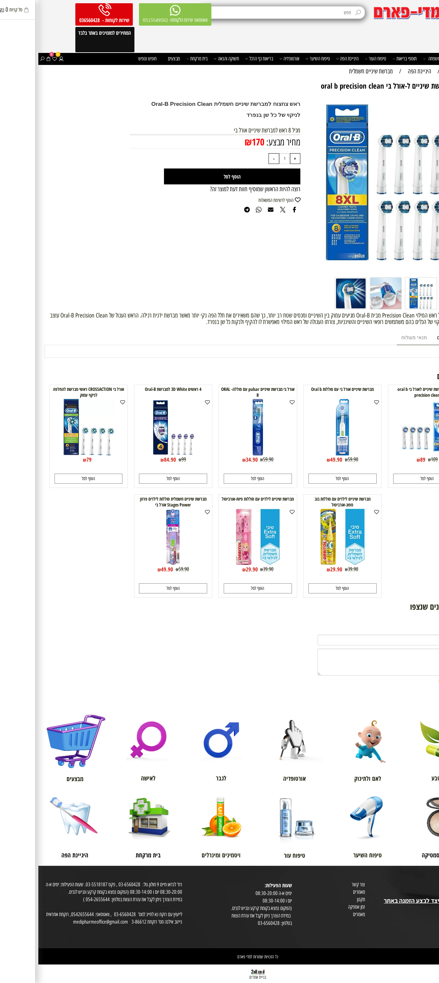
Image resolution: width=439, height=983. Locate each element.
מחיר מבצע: (244, 142)
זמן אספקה (318, 906)
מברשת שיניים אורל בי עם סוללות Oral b (304, 389)
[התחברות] (22, 58)
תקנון (323, 899)
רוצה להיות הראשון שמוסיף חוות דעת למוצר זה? (217, 189)
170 (219, 141)
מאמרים (321, 892)
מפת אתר (429, 908)
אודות (432, 878)
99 (145, 459)
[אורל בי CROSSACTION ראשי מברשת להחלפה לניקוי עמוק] (50, 453)
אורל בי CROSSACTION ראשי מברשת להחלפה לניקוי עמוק (50, 392)
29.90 (298, 569)
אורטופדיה (251, 58)
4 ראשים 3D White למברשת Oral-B (135, 389)
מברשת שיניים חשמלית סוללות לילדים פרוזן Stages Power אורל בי (135, 502)
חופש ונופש (109, 58)
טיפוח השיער (279, 58)
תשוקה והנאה (188, 58)
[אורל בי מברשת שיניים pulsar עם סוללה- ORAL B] (219, 453)
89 (384, 459)
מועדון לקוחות (426, 885)
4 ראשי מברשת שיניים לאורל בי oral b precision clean (389, 392)
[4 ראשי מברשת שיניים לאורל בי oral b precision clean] (389, 452)
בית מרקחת (158, 58)
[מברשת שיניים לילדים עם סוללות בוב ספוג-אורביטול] (304, 563)
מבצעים (136, 58)
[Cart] (10, 58)
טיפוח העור (337, 58)
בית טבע (430, 893)
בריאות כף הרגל (221, 58)
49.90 (298, 459)
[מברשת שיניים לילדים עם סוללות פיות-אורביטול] (219, 563)
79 (50, 459)
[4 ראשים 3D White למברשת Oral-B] (135, 453)
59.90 (314, 459)
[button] (389, 479)
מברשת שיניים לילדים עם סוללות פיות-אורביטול (219, 499)
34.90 (213, 459)
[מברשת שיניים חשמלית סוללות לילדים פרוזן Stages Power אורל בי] (135, 563)
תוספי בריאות (366, 58)
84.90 (132, 459)
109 (396, 459)
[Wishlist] (16, 58)
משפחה (393, 58)
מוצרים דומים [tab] (413, 338)
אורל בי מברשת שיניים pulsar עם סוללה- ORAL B (219, 392)
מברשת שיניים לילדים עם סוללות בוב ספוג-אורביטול (304, 502)
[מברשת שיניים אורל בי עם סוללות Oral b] (304, 453)
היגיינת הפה (309, 58)
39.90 (314, 569)
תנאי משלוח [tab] (376, 338)
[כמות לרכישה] (246, 158)
